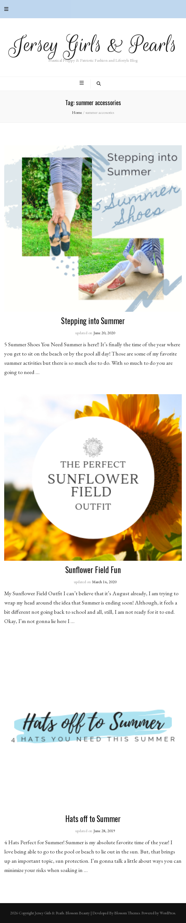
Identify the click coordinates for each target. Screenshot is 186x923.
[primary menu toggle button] (82, 83)
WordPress (167, 912)
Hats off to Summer (93, 818)
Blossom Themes (127, 912)
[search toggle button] (99, 84)
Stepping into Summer (93, 320)
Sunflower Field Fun (93, 569)
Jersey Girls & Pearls (93, 44)
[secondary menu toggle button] (6, 9)
